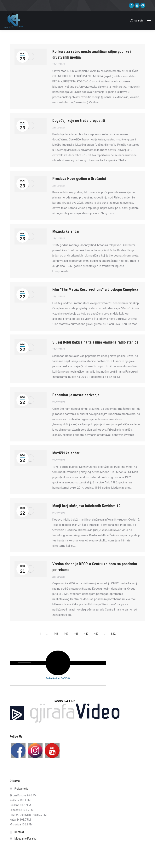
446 (56, 633)
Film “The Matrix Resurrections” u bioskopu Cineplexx (95, 289)
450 (96, 633)
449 (86, 633)
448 (76, 633)
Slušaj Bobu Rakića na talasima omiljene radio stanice (95, 342)
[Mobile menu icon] (148, 20)
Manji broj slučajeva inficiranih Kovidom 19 (86, 506)
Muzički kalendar (66, 231)
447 (66, 633)
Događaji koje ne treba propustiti (78, 120)
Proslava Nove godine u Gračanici (79, 178)
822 (113, 633)
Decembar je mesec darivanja (75, 395)
